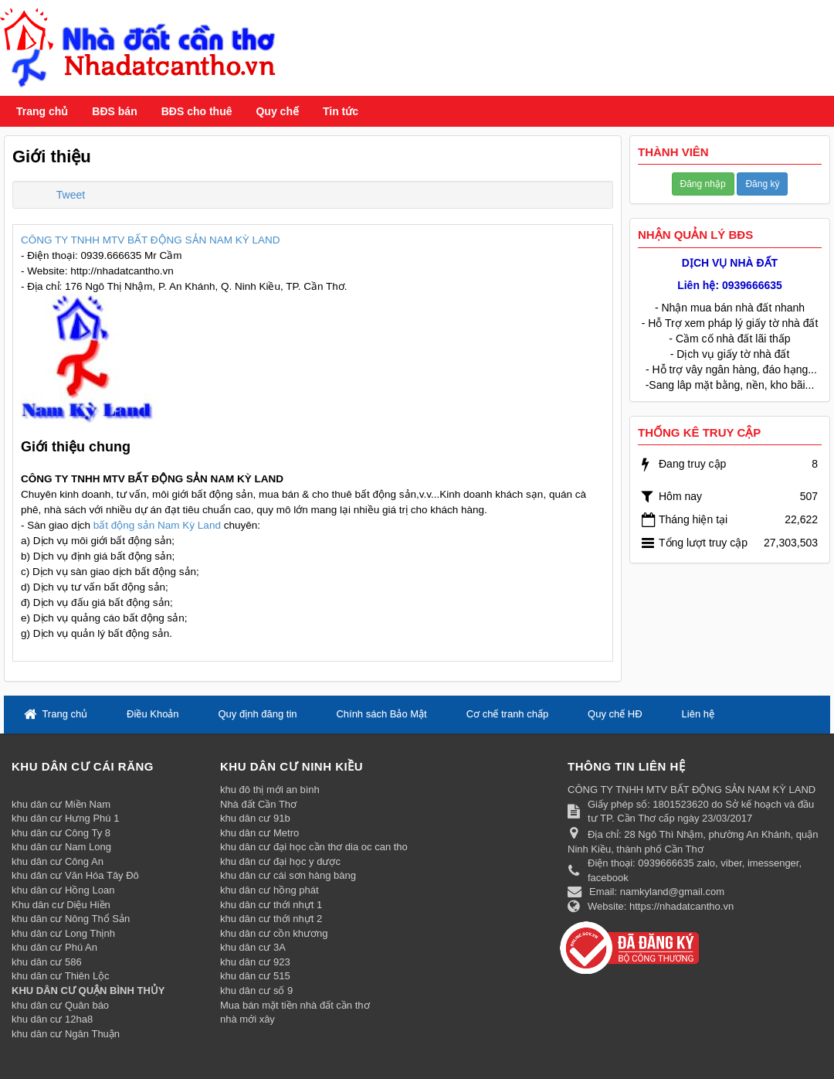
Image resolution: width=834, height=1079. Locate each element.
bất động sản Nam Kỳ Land (157, 525)
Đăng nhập (703, 184)
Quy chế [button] (277, 111)
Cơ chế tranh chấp (507, 714)
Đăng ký (762, 184)
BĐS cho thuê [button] (196, 111)
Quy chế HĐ (615, 714)
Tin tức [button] (340, 111)
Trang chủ (42, 111)
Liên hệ (698, 714)
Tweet (70, 195)
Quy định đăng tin (257, 714)
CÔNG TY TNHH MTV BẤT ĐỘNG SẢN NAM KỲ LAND (150, 240)
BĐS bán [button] (114, 111)
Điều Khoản (152, 714)
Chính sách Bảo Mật (381, 714)
